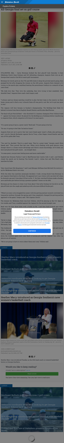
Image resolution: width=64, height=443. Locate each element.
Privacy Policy (43, 219)
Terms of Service (37, 217)
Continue (32, 231)
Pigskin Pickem (9, 6)
